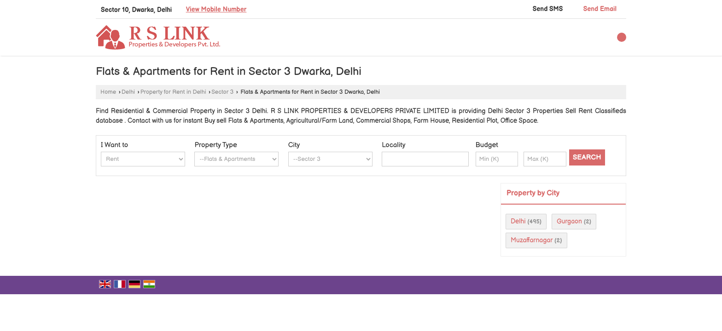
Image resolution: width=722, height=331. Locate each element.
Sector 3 (222, 92)
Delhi (128, 92)
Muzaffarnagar (532, 240)
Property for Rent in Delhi (173, 92)
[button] (216, 9)
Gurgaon (569, 221)
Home (108, 92)
